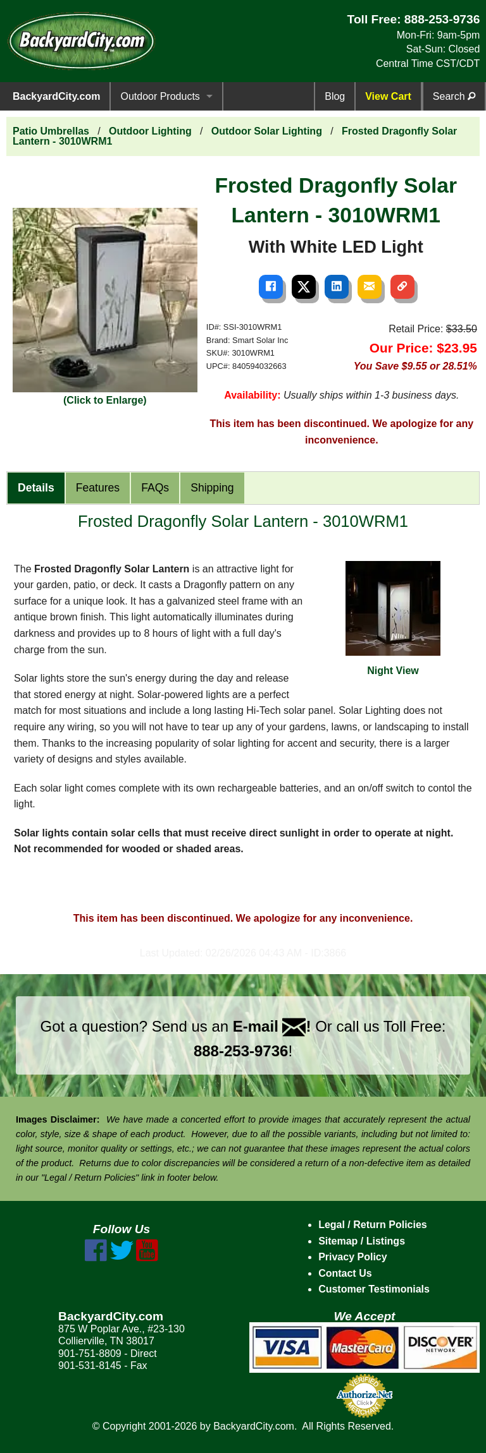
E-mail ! (272, 1026)
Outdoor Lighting (150, 131)
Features (98, 487)
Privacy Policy (352, 1256)
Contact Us (344, 1273)
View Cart (388, 96)
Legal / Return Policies (372, 1224)
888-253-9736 (442, 19)
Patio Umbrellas (51, 131)
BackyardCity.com (56, 96)
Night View (393, 618)
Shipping (212, 487)
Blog (335, 96)
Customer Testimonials (374, 1289)
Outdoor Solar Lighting (266, 131)
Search (454, 96)
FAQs (155, 487)
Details (36, 487)
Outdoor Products (159, 96)
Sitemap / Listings (361, 1241)
